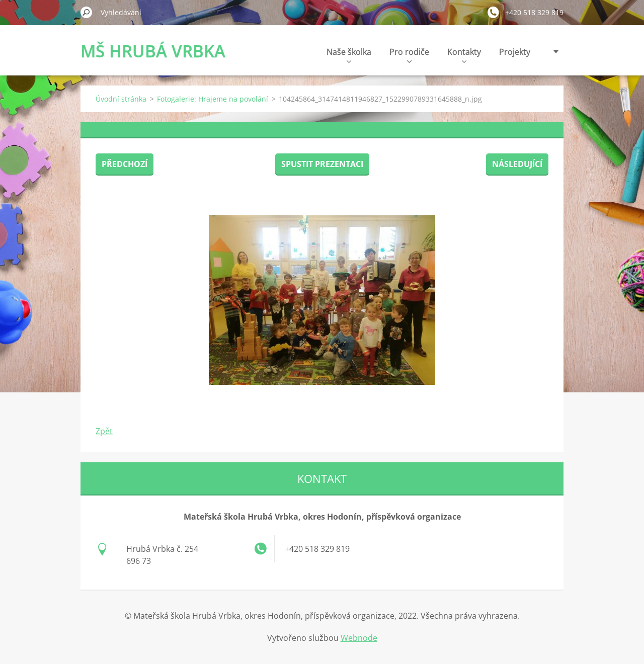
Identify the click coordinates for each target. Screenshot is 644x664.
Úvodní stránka (121, 99)
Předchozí (124, 164)
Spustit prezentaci (322, 164)
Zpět (104, 431)
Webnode (359, 637)
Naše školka (349, 54)
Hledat (86, 12)
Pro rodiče (409, 54)
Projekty (514, 51)
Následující (517, 164)
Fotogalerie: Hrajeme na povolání (212, 99)
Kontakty (464, 54)
